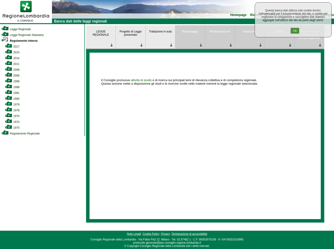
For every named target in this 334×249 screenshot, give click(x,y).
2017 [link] (12, 46)
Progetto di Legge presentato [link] (131, 33)
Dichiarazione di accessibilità (189, 234)
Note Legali (134, 234)
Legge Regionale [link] (16, 29)
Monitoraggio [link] (190, 31)
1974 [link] (12, 122)
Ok (295, 30)
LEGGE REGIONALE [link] (101, 33)
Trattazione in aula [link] (160, 31)
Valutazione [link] (249, 31)
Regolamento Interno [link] (19, 40)
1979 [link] (12, 104)
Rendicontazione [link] (219, 31)
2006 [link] (12, 75)
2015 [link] (12, 52)
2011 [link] (12, 64)
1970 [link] (12, 127)
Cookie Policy (150, 234)
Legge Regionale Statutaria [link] (22, 35)
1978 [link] (12, 110)
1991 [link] (12, 93)
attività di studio (141, 80)
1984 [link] (12, 98)
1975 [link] (12, 116)
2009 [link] (12, 69)
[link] (26, 22)
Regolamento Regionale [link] (20, 133)
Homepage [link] (238, 15)
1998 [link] (12, 87)
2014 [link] (12, 58)
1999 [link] (12, 81)
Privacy (165, 234)
